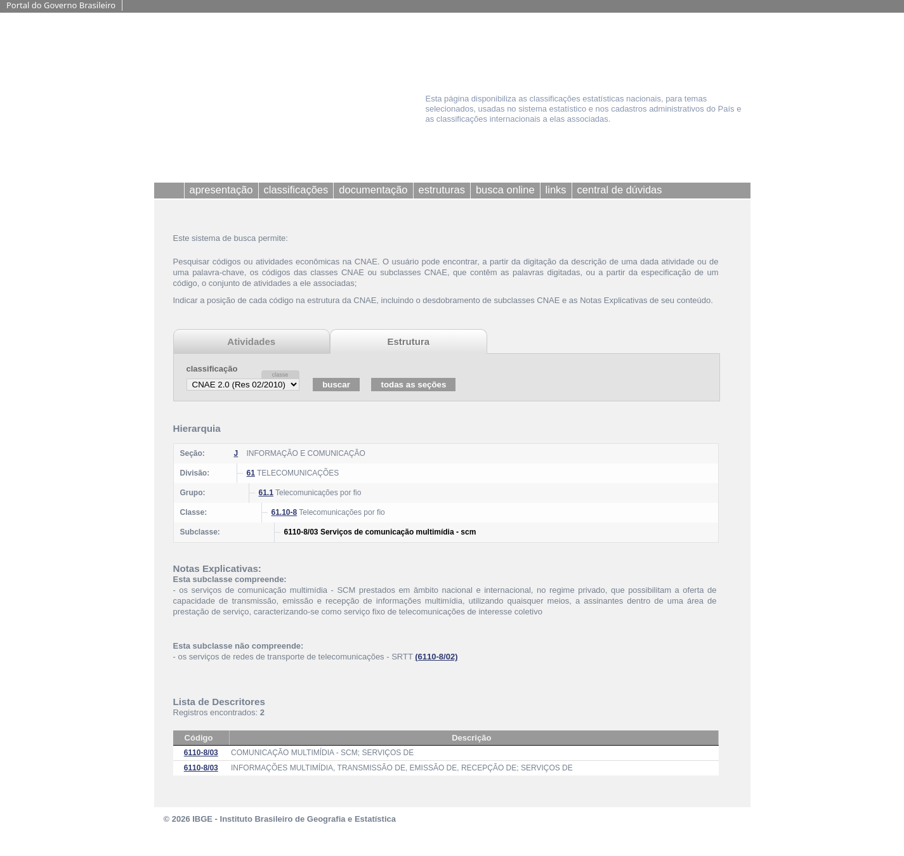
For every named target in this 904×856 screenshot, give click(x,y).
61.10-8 (285, 512)
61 (251, 473)
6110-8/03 (201, 752)
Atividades (251, 341)
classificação (212, 368)
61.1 (266, 492)
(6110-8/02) (436, 656)
